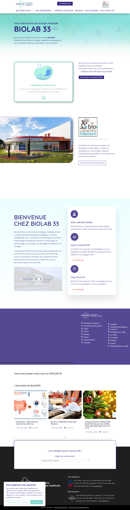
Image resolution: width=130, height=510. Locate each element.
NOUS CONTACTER (107, 11)
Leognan (113, 324)
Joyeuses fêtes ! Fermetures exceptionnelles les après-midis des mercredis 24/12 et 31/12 (98, 425)
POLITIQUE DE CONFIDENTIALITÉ (78, 507)
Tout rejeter (24, 502)
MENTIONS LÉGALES (60, 507)
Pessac (113, 343)
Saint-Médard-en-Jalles (119, 346)
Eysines (86, 334)
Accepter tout (37, 502)
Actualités (34, 428)
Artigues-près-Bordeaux (93, 326)
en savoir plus (78, 260)
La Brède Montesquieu (119, 327)
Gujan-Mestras (89, 340)
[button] (114, 415)
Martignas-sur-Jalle (117, 332)
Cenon (86, 329)
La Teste (113, 335)
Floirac (86, 337)
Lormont (113, 329)
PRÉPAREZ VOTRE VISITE (64, 11)
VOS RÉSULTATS (65, 3)
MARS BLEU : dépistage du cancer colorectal (27, 423)
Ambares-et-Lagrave (92, 323)
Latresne (87, 343)
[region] (24, 494)
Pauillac (113, 340)
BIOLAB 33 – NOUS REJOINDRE (86, 11)
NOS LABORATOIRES (43, 11)
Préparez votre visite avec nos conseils (96, 71)
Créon (86, 331)
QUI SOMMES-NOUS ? (24, 11)
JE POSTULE (104, 501)
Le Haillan (114, 338)
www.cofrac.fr (97, 486)
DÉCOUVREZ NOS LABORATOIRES (91, 77)
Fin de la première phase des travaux (63, 423)
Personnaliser (12, 502)
